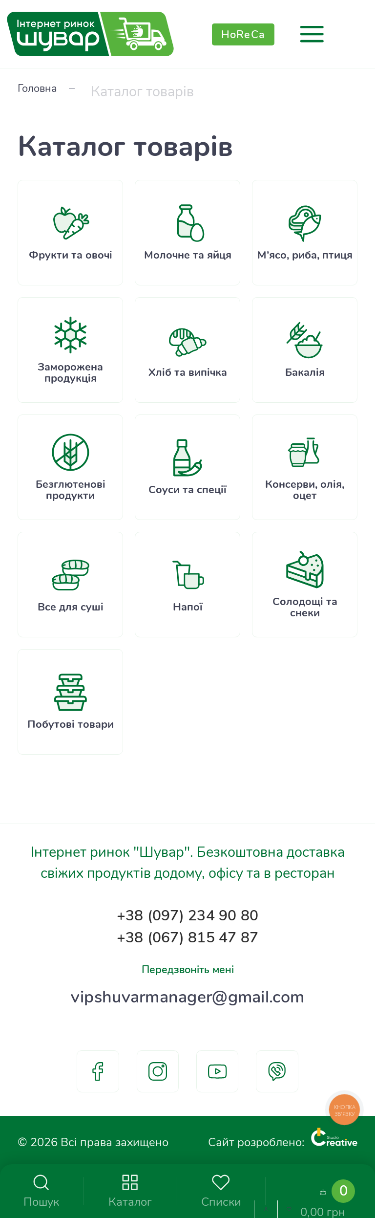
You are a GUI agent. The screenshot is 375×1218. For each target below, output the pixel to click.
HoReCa (243, 34)
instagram (158, 1071)
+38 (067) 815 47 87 (187, 924)
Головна (44, 90)
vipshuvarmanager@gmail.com (187, 992)
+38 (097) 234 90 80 (187, 896)
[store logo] (90, 34)
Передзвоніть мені (187, 959)
